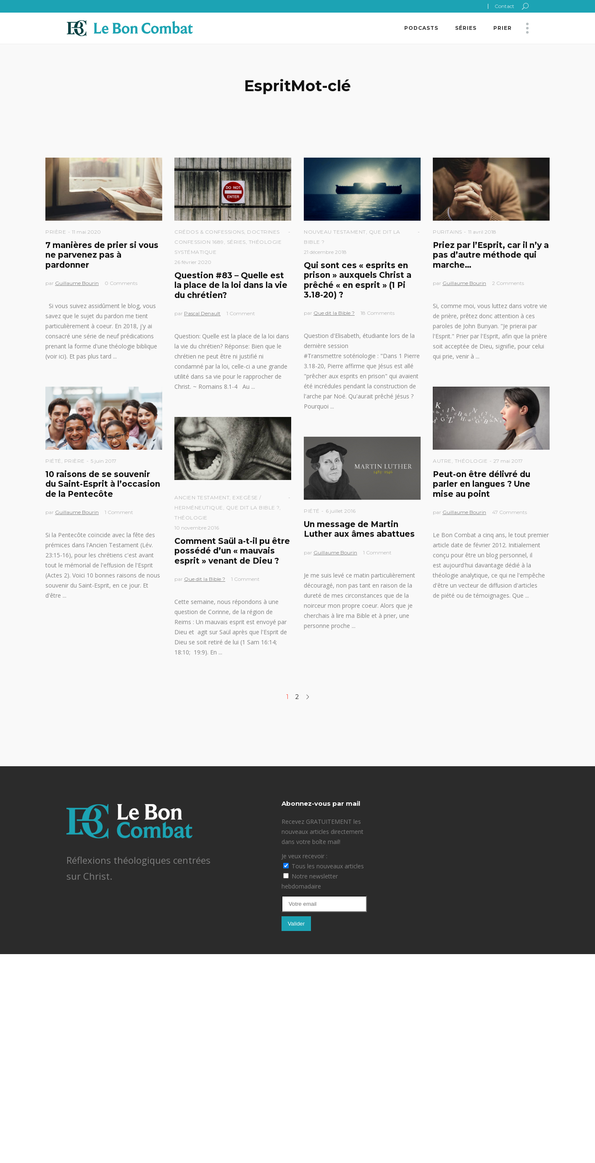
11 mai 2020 (86, 232)
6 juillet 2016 (340, 511)
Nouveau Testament (335, 232)
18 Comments (378, 313)
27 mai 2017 (508, 461)
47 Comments (509, 512)
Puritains (447, 232)
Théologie (471, 461)
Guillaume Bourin (77, 283)
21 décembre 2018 (325, 252)
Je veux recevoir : (304, 856)
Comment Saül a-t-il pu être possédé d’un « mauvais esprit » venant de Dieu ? (232, 551)
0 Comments (121, 283)
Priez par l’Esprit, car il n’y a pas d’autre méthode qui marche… (491, 255)
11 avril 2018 (482, 232)
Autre (442, 461)
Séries (236, 242)
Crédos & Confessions (209, 232)
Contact (504, 6)
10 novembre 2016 (196, 528)
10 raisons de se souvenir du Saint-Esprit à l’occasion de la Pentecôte (102, 484)
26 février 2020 (192, 262)
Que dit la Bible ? (334, 313)
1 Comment (240, 313)
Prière (55, 232)
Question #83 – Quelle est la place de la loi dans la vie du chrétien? (230, 285)
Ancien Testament (201, 497)
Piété (53, 461)
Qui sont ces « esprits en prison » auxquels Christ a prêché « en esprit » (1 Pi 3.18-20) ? (357, 280)
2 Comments (508, 283)
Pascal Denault (202, 313)
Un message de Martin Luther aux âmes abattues (359, 529)
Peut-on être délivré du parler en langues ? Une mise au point (481, 484)
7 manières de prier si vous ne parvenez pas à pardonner (101, 255)
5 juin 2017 (103, 461)
